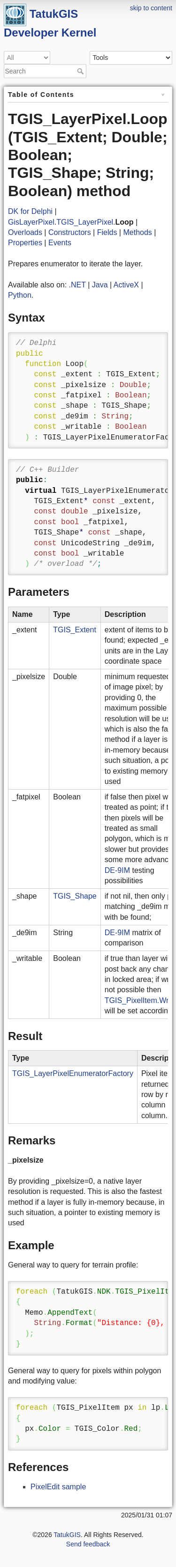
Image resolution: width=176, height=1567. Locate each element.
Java (100, 285)
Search (81, 71)
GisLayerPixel (31, 222)
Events (59, 243)
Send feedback (88, 1544)
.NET (77, 285)
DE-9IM (117, 870)
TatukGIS (67, 1534)
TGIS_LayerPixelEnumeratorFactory (72, 1073)
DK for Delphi (30, 211)
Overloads (25, 232)
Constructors (69, 232)
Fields (107, 232)
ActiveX (126, 285)
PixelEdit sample (58, 1487)
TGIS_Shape (75, 896)
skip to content (151, 8)
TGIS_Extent (74, 630)
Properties (25, 243)
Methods (137, 232)
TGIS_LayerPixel (84, 222)
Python (19, 295)
